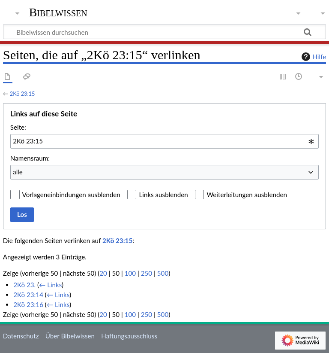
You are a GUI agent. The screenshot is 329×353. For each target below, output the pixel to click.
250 (146, 273)
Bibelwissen (58, 12)
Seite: (18, 127)
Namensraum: (30, 158)
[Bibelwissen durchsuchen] (164, 32)
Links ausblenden (163, 194)
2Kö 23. (24, 285)
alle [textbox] (18, 172)
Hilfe (312, 56)
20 (103, 273)
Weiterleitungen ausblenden (246, 194)
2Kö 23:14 (28, 294)
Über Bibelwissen (70, 336)
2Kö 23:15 (22, 93)
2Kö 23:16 (28, 304)
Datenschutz (21, 336)
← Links (50, 285)
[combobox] (164, 141)
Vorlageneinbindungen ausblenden (71, 194)
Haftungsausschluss (129, 336)
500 (162, 273)
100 (130, 273)
